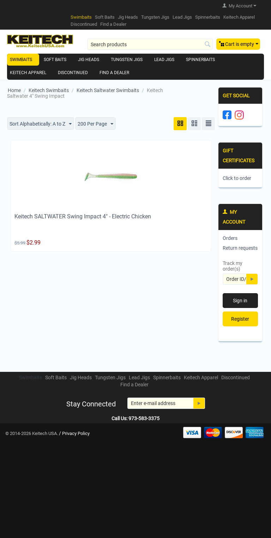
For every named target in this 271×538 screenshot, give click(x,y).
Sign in (240, 300)
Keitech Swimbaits (49, 90)
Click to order (237, 178)
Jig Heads (128, 17)
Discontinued (84, 24)
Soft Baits (105, 17)
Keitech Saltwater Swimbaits (108, 90)
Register (240, 319)
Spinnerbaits (207, 17)
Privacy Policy (76, 433)
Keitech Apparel (239, 17)
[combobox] (150, 44)
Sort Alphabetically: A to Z (41, 124)
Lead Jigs (182, 17)
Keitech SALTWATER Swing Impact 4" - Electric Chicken (82, 216)
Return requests (240, 248)
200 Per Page (95, 124)
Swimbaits (81, 17)
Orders (230, 238)
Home (14, 90)
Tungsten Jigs (155, 17)
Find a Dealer (113, 24)
